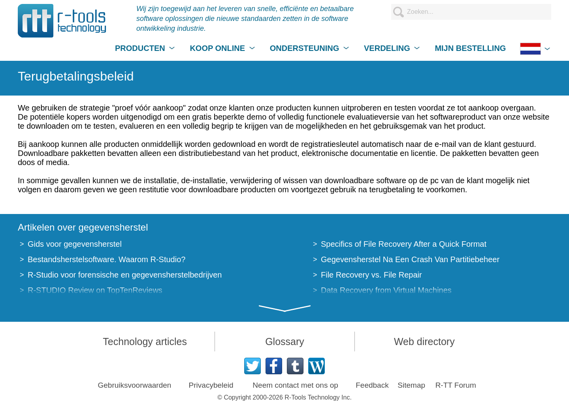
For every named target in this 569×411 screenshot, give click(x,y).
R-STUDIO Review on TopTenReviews (95, 290)
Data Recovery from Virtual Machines (386, 290)
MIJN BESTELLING (470, 48)
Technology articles (145, 341)
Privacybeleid (211, 385)
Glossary (284, 341)
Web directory (424, 341)
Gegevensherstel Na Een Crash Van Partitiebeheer (410, 259)
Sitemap (411, 385)
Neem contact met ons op (295, 385)
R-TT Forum (455, 385)
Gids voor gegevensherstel (75, 244)
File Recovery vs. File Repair (371, 274)
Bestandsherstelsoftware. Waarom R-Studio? (106, 259)
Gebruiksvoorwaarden (134, 385)
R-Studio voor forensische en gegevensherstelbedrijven (125, 274)
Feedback (372, 385)
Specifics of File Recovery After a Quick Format (403, 244)
